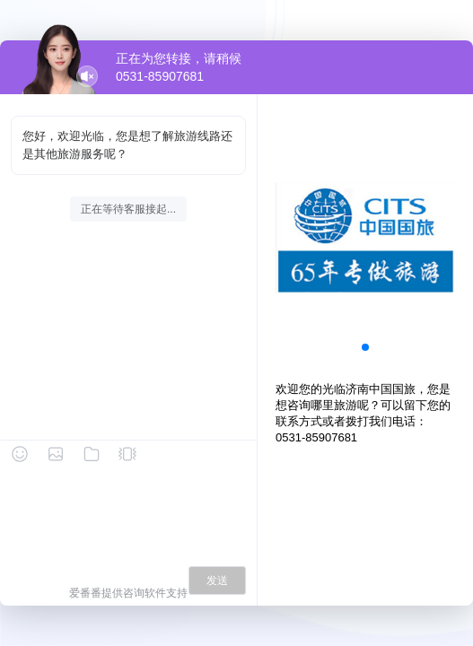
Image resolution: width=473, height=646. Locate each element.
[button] (365, 347)
